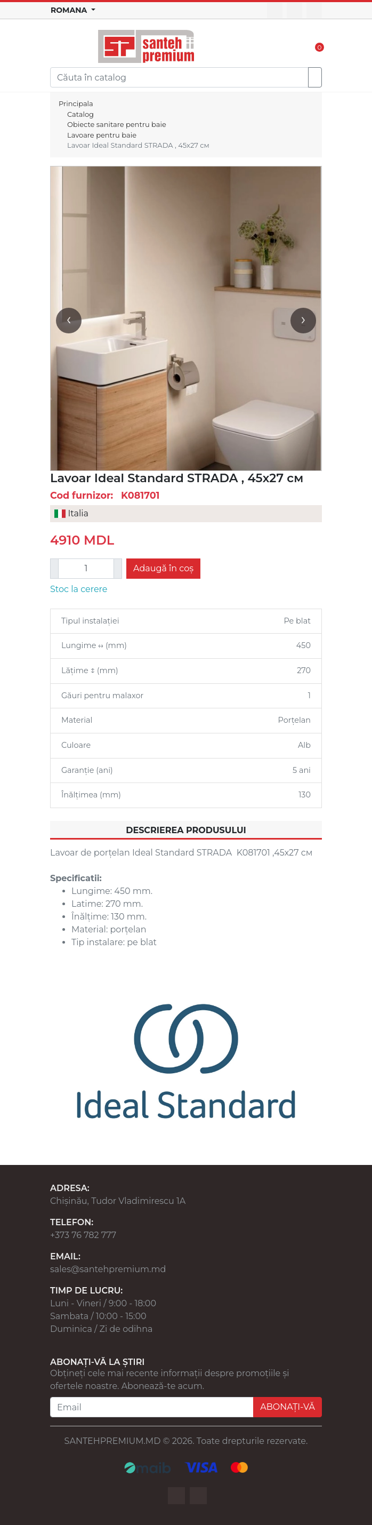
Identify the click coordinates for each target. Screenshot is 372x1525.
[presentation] (69, 320)
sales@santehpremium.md (108, 1269)
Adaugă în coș (163, 568)
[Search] (179, 77)
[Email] (152, 1407)
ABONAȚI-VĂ (287, 1407)
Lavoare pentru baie (101, 135)
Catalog (80, 114)
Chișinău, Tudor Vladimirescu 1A (117, 1201)
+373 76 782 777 (83, 1235)
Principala (76, 103)
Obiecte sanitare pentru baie (116, 124)
